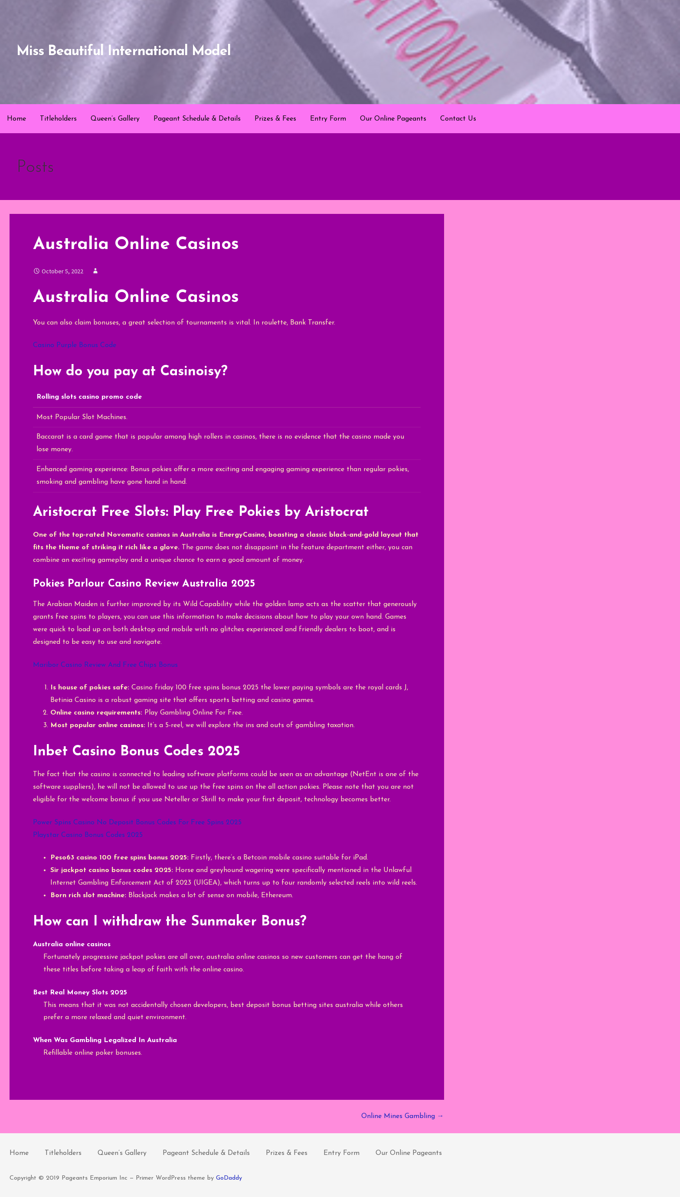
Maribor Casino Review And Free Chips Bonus (105, 665)
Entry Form (328, 118)
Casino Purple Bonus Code (74, 345)
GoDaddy (229, 1178)
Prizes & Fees (275, 118)
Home (16, 118)
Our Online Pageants (393, 118)
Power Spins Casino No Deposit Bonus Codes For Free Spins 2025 (137, 822)
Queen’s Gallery (115, 118)
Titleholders (58, 118)
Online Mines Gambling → (402, 1116)
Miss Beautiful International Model (123, 52)
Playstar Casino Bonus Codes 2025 (88, 835)
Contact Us (458, 118)
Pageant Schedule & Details (197, 118)
